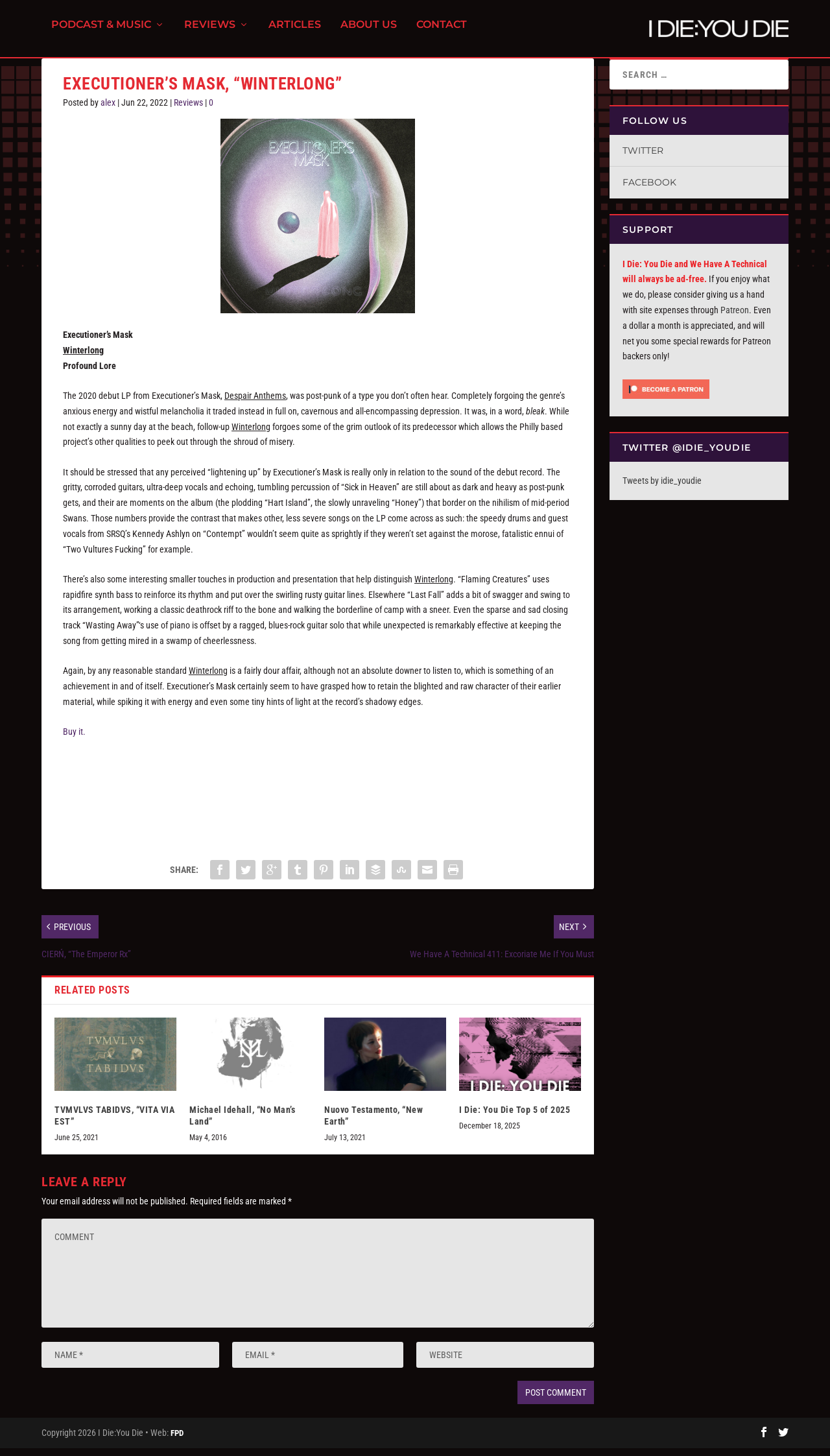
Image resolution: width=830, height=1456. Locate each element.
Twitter (642, 158)
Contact (441, 32)
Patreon (734, 318)
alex (108, 110)
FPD (177, 1441)
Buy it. (74, 739)
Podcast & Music (101, 32)
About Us (368, 32)
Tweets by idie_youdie (662, 488)
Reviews (209, 32)
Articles (294, 32)
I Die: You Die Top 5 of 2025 (514, 1117)
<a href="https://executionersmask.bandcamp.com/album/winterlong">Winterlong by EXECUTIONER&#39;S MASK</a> (318, 801)
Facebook (649, 190)
